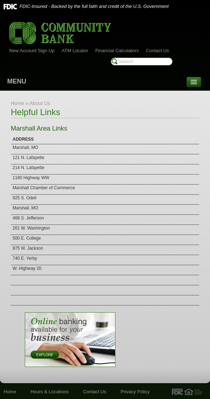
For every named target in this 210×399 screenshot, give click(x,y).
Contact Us (157, 50)
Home (10, 391)
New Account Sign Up (32, 50)
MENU (16, 81)
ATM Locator (75, 50)
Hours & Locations (50, 391)
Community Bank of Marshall (60, 33)
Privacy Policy (135, 391)
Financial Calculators (117, 50)
